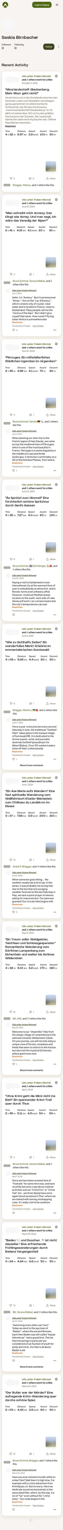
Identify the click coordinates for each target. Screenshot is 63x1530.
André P (17, 866)
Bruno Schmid (20, 280)
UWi (19, 1018)
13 (28, 1018)
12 (40, 1312)
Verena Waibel (37, 280)
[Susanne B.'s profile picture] (17, 79)
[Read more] (10, 126)
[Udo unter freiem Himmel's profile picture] (8, 79)
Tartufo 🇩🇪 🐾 (36, 421)
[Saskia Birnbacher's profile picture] (8, 25)
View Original (38, 326)
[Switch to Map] (51, 166)
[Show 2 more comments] (31, 765)
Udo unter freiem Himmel (36, 76)
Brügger (17, 185)
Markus (27, 185)
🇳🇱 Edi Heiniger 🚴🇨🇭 (40, 565)
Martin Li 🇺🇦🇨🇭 (30, 710)
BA (14, 1018)
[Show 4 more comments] (31, 1366)
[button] (42, 5)
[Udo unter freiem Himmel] (24, 290)
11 (45, 1460)
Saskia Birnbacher (20, 38)
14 (38, 866)
